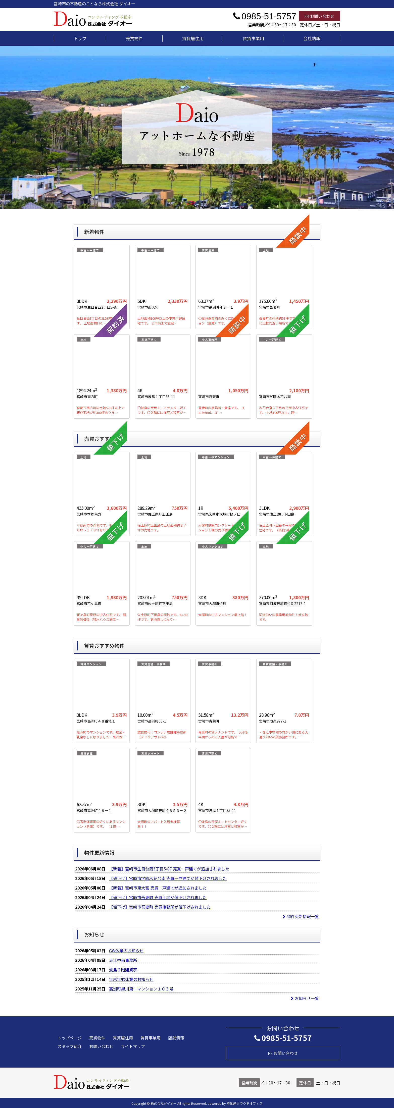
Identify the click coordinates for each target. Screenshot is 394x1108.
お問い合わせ (319, 16)
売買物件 (134, 38)
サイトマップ (133, 1046)
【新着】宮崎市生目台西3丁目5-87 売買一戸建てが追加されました (169, 869)
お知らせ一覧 (305, 998)
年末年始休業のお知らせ (131, 979)
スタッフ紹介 (70, 1046)
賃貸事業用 (253, 38)
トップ (80, 38)
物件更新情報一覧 (301, 916)
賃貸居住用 (193, 38)
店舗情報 (176, 1038)
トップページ (70, 1038)
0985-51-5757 (283, 1037)
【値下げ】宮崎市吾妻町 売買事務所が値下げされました (160, 907)
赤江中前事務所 (123, 960)
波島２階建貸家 (123, 970)
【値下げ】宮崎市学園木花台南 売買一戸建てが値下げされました (168, 878)
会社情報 (311, 38)
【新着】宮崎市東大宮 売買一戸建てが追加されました (158, 888)
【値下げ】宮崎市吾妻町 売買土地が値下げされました (158, 897)
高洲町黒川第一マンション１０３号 (141, 989)
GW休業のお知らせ (126, 951)
